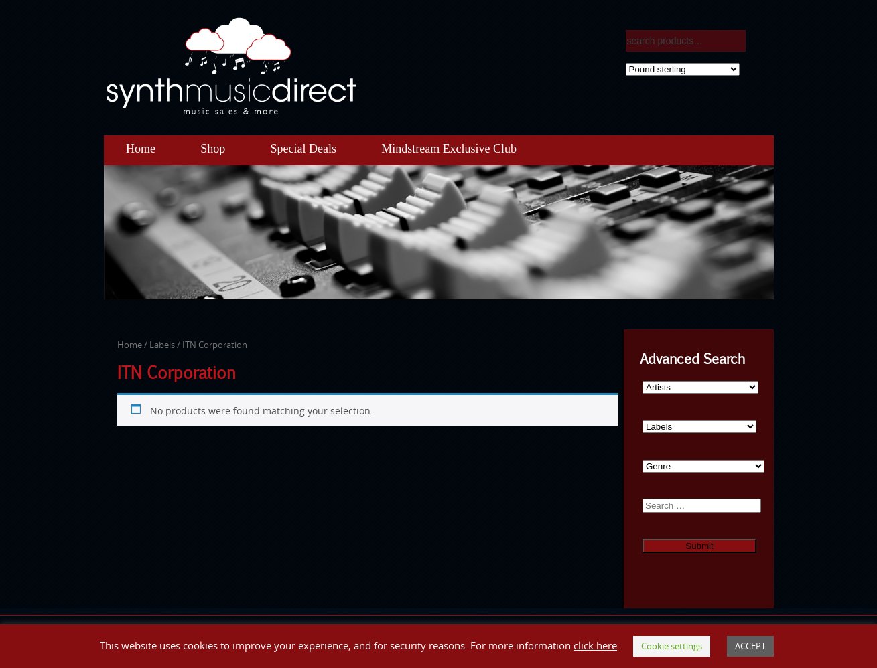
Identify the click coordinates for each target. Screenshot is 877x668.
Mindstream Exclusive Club (449, 148)
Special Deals (303, 148)
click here (595, 645)
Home (140, 148)
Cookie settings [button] (671, 646)
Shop (212, 148)
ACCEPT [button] (750, 646)
